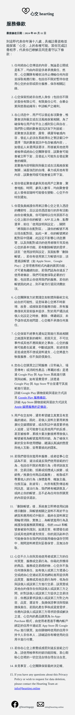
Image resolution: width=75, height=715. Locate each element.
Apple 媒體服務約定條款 (30, 406)
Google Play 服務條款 (32, 397)
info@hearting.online (27, 688)
